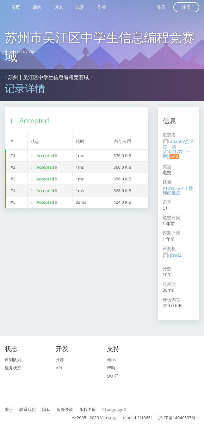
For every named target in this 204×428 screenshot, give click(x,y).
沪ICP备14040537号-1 (178, 417)
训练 (37, 7)
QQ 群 (113, 376)
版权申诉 (87, 409)
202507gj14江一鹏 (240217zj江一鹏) (178, 148)
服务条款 (65, 409)
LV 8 (174, 156)
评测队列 (13, 359)
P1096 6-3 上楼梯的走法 (178, 190)
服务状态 (13, 368)
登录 (161, 7)
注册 (186, 7)
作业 (101, 7)
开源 (60, 359)
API (59, 368)
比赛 (80, 7)
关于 (9, 409)
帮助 (111, 368)
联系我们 (27, 409)
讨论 (58, 7)
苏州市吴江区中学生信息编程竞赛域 (48, 77)
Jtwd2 (175, 255)
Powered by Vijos (21, 51)
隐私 (46, 409)
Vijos (111, 359)
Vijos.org (108, 417)
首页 (15, 7)
